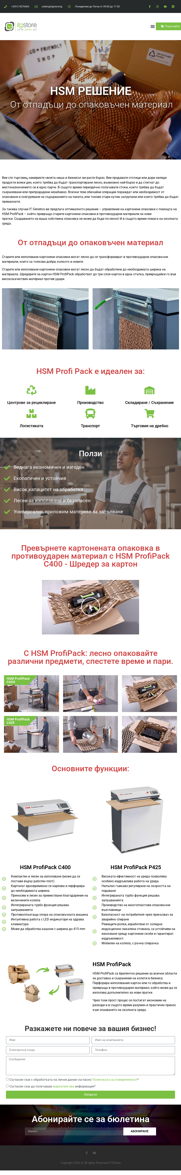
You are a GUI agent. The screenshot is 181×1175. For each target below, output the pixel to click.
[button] (152, 26)
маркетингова (63, 1086)
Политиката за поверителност (114, 1080)
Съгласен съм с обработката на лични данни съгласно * (74, 1080)
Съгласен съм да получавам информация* (52, 1086)
